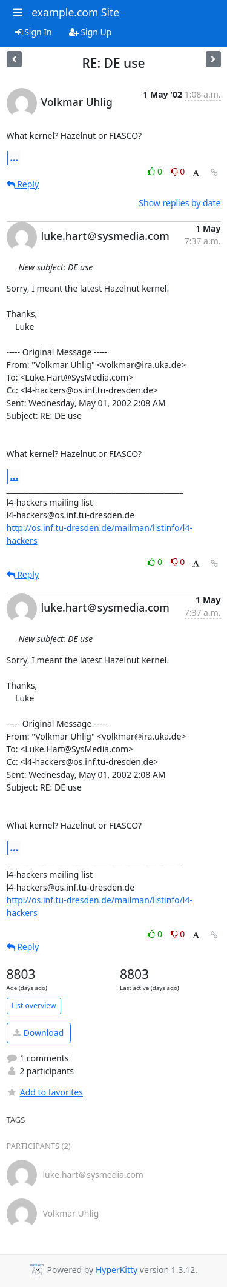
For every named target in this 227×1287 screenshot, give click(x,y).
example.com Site (75, 12)
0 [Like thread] (156, 171)
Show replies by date (179, 203)
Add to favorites (45, 1092)
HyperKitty (116, 1269)
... (14, 157)
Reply (23, 184)
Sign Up (90, 32)
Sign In (33, 32)
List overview (34, 1005)
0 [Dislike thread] (178, 171)
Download (38, 1032)
